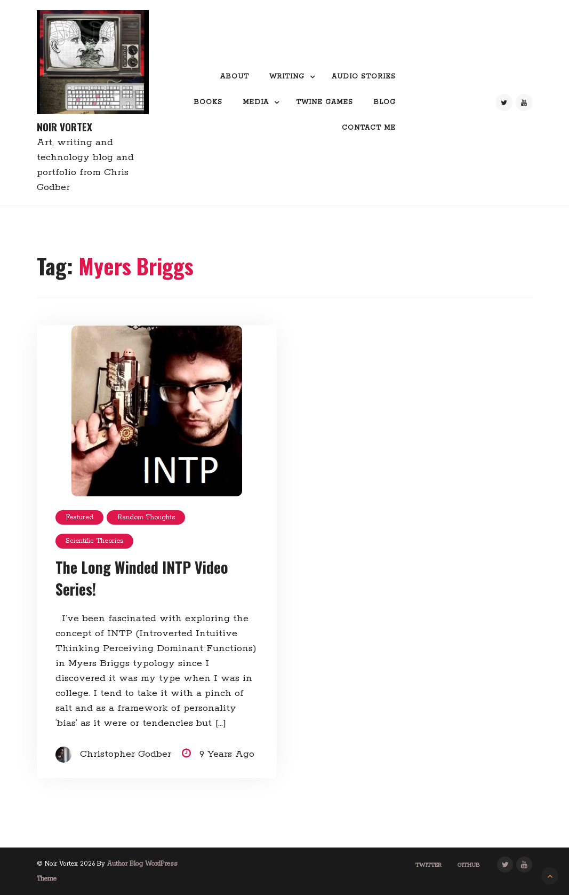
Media (256, 102)
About (234, 77)
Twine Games (324, 102)
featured (79, 517)
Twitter (428, 865)
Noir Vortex (64, 126)
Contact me (369, 128)
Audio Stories (364, 77)
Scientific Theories (94, 541)
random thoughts (146, 517)
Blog (384, 102)
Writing (286, 77)
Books (208, 102)
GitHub (469, 865)
